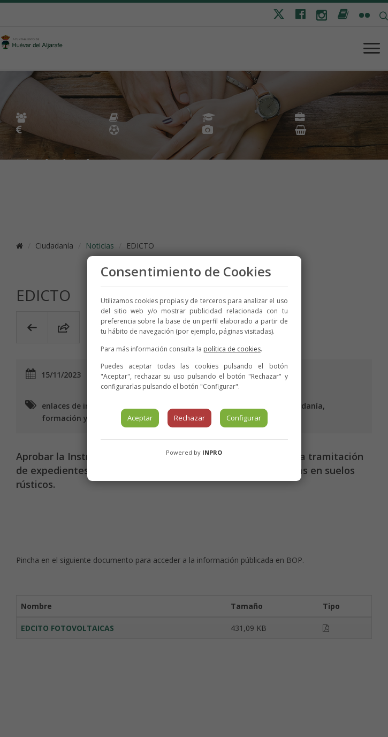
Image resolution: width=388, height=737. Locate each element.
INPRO (212, 452)
